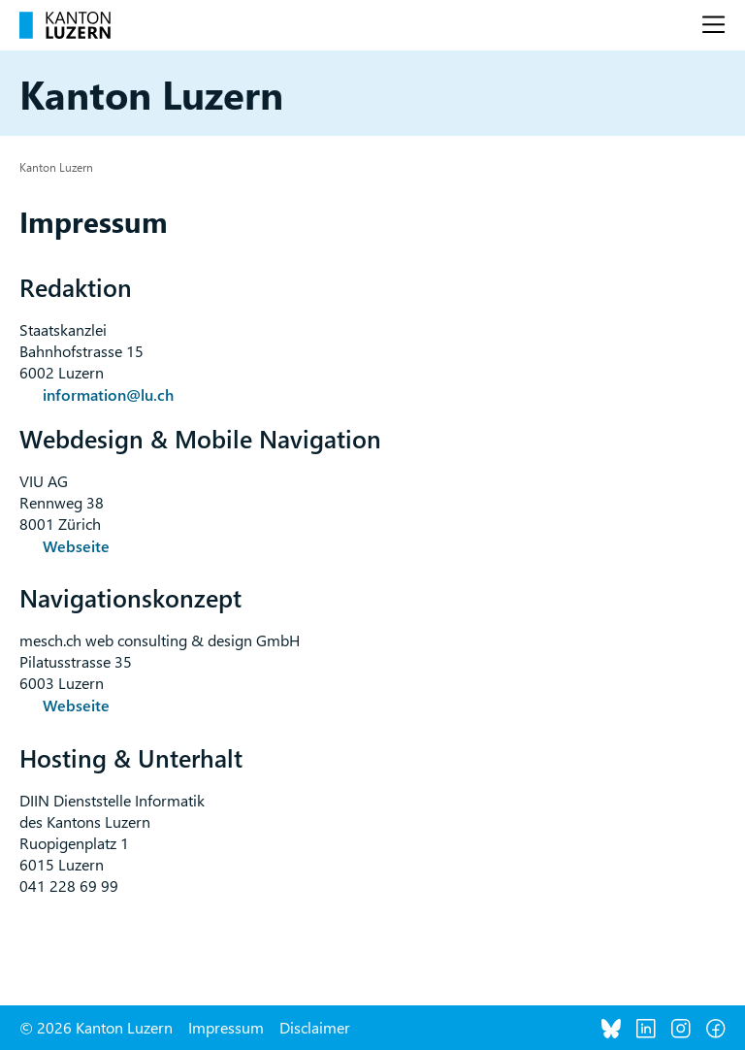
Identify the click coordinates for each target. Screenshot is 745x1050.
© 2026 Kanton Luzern (96, 1027)
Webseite (76, 546)
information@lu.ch (108, 394)
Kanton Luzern (56, 167)
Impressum (226, 1027)
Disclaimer (314, 1027)
